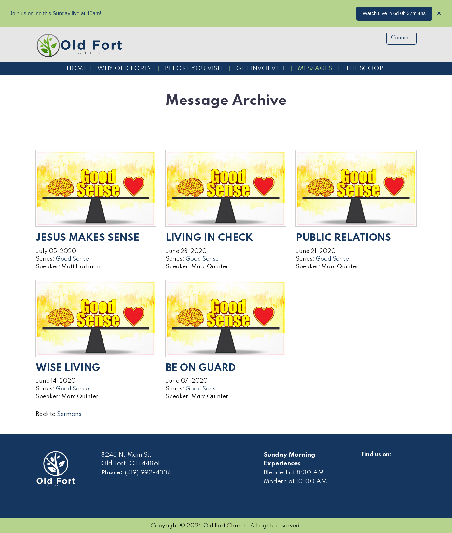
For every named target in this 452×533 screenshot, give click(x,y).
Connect (401, 38)
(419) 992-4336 (148, 473)
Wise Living (68, 368)
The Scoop (364, 68)
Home (76, 68)
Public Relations (343, 238)
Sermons (69, 414)
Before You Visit (194, 68)
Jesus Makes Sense (87, 238)
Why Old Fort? (124, 68)
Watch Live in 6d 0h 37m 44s (394, 13)
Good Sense (72, 259)
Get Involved (260, 68)
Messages (315, 68)
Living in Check (209, 238)
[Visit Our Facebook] (366, 462)
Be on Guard (201, 368)
